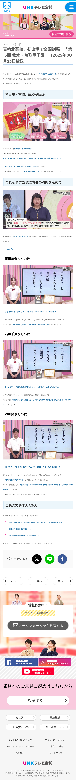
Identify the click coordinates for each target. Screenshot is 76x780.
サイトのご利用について (20, 740)
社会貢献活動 (21, 727)
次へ (60, 581)
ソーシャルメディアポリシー (20, 746)
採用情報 (20, 753)
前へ (14, 581)
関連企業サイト (55, 727)
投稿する (35, 700)
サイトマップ (55, 753)
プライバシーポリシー (56, 740)
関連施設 (55, 717)
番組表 (7, 7)
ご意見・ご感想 (55, 746)
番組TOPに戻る (61, 34)
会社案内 (21, 717)
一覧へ (38, 581)
